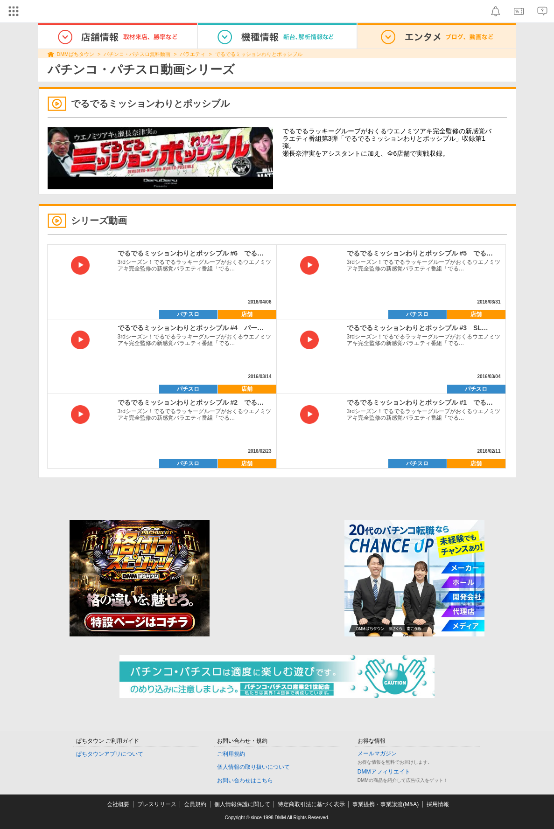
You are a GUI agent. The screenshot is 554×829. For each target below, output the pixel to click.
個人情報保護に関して (242, 804)
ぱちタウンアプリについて (109, 754)
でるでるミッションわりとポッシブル (258, 54)
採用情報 (438, 804)
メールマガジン (377, 753)
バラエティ (192, 54)
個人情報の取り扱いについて (253, 767)
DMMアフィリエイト (384, 771)
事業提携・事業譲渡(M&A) (385, 804)
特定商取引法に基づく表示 (311, 804)
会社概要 (118, 804)
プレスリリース (156, 804)
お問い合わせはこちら (245, 780)
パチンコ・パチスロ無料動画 (137, 54)
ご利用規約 (231, 754)
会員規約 (195, 804)
